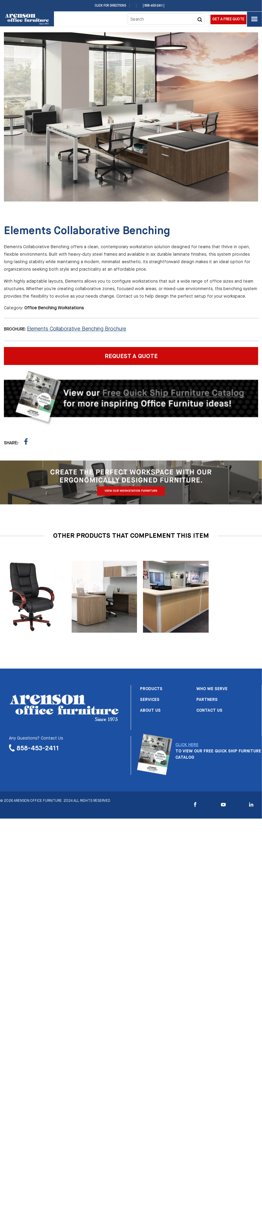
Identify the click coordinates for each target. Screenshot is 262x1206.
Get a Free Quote (228, 19)
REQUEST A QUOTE (131, 356)
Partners (207, 700)
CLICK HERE (186, 745)
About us (150, 710)
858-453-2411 (37, 749)
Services (149, 700)
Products (151, 689)
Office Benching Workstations (54, 308)
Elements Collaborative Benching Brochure (76, 329)
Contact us (209, 710)
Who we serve (212, 689)
